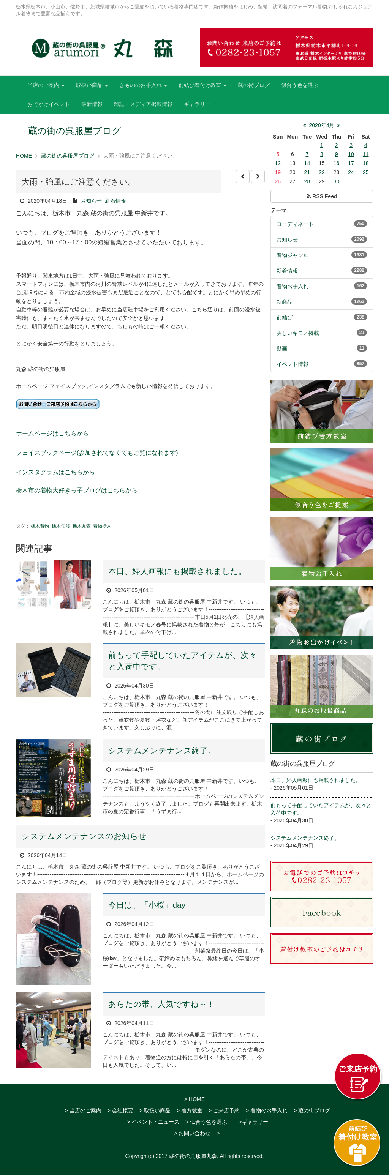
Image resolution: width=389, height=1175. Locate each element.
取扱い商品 (92, 85)
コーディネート (295, 224)
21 (307, 172)
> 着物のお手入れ (267, 1110)
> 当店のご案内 (83, 1110)
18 (366, 163)
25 (366, 172)
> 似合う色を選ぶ (206, 1122)
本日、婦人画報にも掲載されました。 (177, 571)
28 (307, 181)
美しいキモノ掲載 (298, 333)
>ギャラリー (253, 1122)
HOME (24, 156)
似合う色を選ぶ (299, 85)
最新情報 (92, 104)
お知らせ (91, 201)
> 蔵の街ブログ (312, 1110)
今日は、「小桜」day (146, 905)
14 (307, 163)
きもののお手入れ (143, 85)
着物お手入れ (292, 286)
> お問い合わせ (192, 1133)
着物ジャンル (292, 255)
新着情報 (115, 201)
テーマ (278, 210)
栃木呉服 (61, 526)
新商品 (285, 302)
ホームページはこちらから (52, 433)
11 (366, 154)
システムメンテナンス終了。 (162, 750)
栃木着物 (40, 526)
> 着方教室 (189, 1110)
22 (322, 172)
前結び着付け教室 (202, 85)
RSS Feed (322, 196)
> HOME (194, 1099)
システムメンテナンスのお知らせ (84, 836)
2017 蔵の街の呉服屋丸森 (186, 1156)
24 (351, 172)
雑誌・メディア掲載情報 (143, 104)
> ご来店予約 (224, 1110)
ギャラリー (197, 104)
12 (278, 163)
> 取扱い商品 (155, 1110)
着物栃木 (102, 526)
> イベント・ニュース (153, 1122)
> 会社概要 (120, 1110)
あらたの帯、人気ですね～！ (161, 1004)
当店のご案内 (46, 85)
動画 (282, 348)
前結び (285, 317)
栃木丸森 (82, 526)
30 (337, 181)
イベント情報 (292, 364)
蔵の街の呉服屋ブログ (67, 156)
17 (351, 163)
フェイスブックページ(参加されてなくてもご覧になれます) (97, 452)
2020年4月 (322, 125)
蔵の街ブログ (254, 85)
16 (337, 163)
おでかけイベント (48, 104)
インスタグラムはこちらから (55, 472)
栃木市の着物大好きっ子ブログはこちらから (77, 490)
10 (351, 154)
